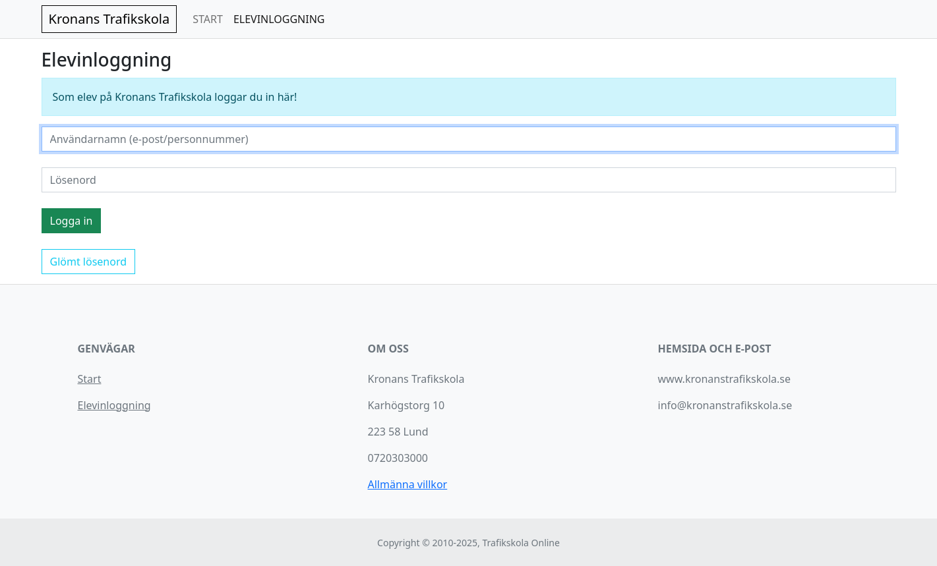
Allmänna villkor (408, 484)
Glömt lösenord (88, 261)
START (208, 19)
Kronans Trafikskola (109, 19)
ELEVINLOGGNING (279, 19)
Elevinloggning (114, 405)
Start (90, 379)
